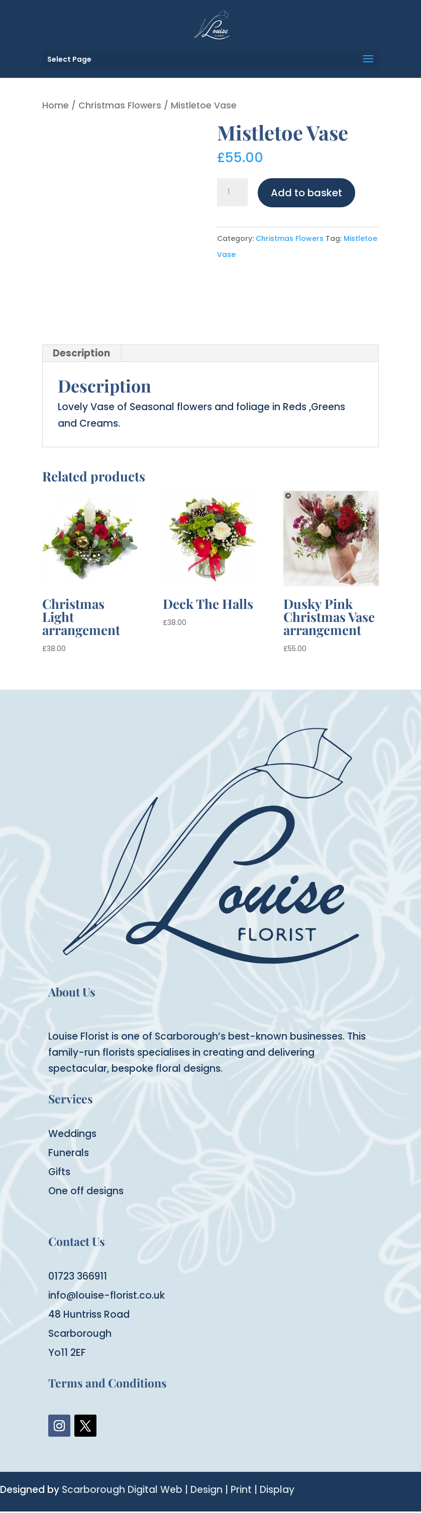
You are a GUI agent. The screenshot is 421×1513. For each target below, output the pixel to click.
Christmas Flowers (119, 105)
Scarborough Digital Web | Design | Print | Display (178, 1489)
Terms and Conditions (107, 1383)
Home (55, 105)
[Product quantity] (232, 192)
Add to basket (306, 193)
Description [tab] (81, 353)
